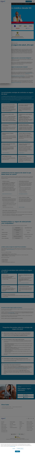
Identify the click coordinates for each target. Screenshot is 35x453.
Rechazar (13, 448)
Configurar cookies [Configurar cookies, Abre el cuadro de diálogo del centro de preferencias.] (20, 448)
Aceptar (17, 451)
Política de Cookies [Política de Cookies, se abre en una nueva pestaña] (12, 446)
